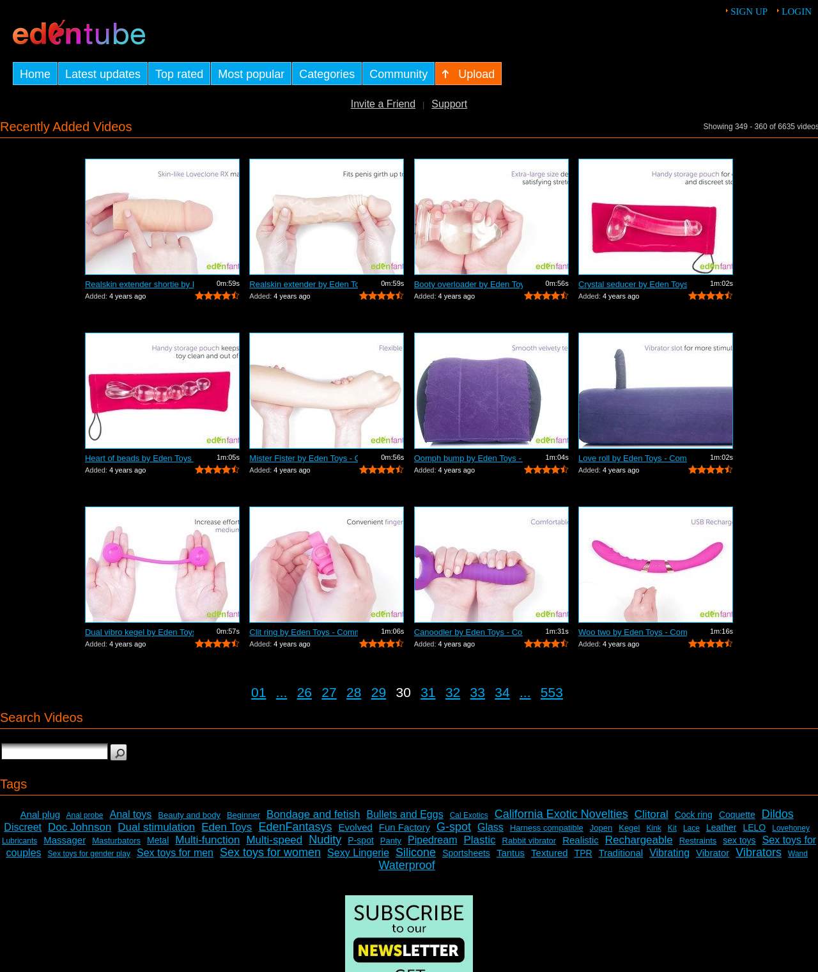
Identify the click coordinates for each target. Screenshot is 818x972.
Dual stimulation (156, 827)
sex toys (739, 840)
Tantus (511, 852)
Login (797, 11)
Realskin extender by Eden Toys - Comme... (303, 284)
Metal (158, 840)
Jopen (601, 828)
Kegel (629, 828)
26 (304, 692)
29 (378, 692)
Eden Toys (226, 827)
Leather (721, 827)
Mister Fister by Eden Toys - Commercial (303, 458)
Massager (64, 840)
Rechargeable (639, 840)
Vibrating (669, 852)
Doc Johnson (79, 827)
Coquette (737, 815)
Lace (691, 828)
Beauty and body (189, 815)
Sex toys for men (175, 852)
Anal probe (84, 815)
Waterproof (406, 865)
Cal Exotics (469, 815)
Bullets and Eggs (405, 814)
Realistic (580, 840)
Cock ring (694, 815)
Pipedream (432, 840)
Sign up (749, 11)
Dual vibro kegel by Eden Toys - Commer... (139, 632)
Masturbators (116, 840)
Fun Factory (404, 827)
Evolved (355, 827)
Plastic (479, 840)
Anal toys (131, 814)
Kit (672, 828)
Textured (549, 852)
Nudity (325, 839)
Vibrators (759, 852)
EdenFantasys (295, 826)
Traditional (621, 852)
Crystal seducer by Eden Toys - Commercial (632, 284)
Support (449, 103)
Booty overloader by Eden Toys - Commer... (468, 284)
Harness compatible (546, 828)
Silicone (416, 852)
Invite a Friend (383, 103)
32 (452, 692)
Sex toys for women (270, 852)
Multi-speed (274, 840)
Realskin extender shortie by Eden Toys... (139, 284)
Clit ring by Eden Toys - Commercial (303, 632)
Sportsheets (466, 853)
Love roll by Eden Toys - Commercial (632, 458)
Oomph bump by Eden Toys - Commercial (468, 458)
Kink (653, 828)
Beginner (243, 815)
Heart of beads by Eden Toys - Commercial (139, 458)
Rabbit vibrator (529, 840)
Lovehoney (791, 828)
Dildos (778, 814)
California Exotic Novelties (561, 814)
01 (258, 692)
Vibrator (712, 852)
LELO (754, 827)
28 (353, 692)
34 (502, 692)
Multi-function (207, 840)
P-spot (360, 840)
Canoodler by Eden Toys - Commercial (468, 632)
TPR (583, 853)
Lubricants (19, 840)
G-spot (453, 826)
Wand (798, 853)
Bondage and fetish (313, 814)
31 (428, 692)
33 (477, 692)
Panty (390, 840)
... (282, 692)
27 (328, 692)
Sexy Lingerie (358, 852)
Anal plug (40, 814)
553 (552, 692)
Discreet (23, 827)
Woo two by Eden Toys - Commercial (632, 632)
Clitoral (651, 814)
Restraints (698, 840)
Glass (490, 827)
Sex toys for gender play (89, 853)
